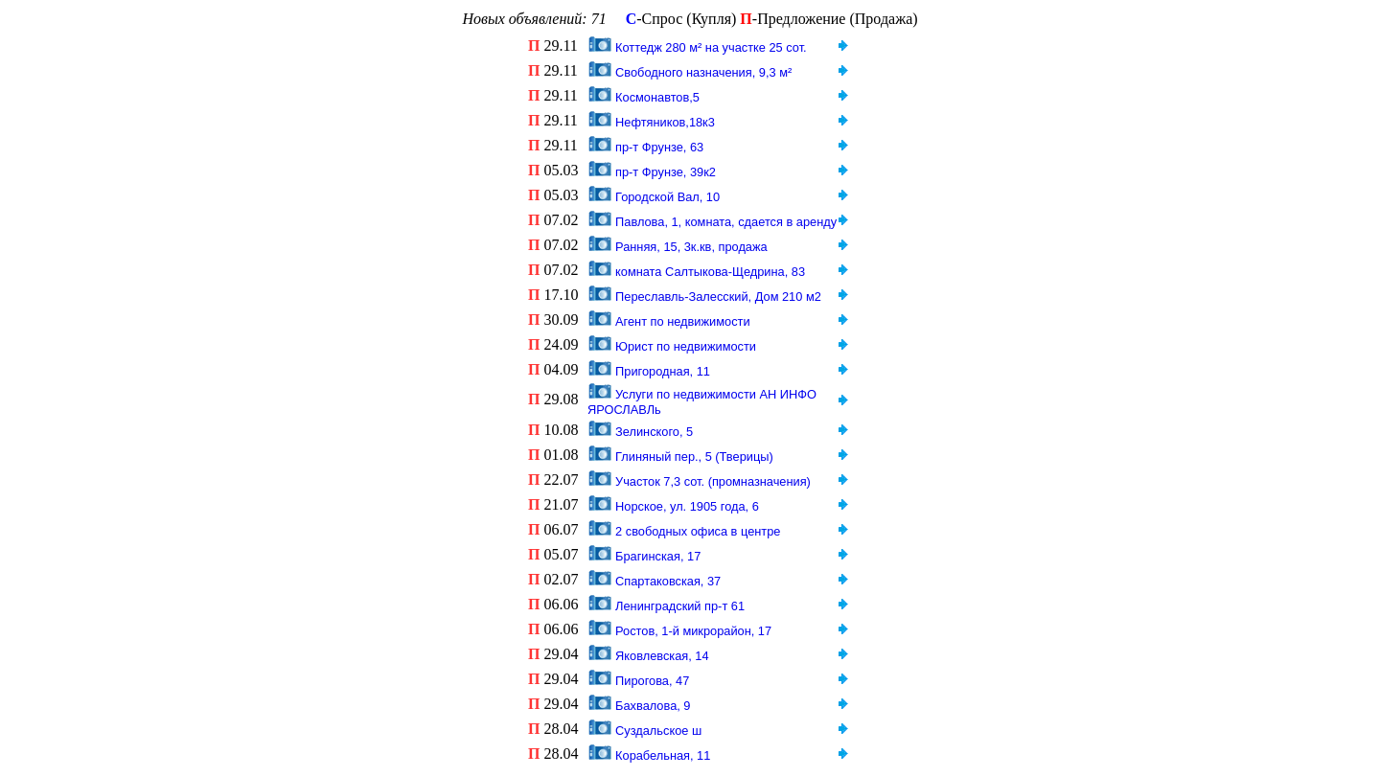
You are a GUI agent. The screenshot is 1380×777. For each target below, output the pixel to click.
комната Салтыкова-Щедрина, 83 (710, 271)
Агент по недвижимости (682, 321)
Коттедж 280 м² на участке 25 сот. (711, 47)
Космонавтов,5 (657, 97)
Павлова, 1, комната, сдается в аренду (726, 222)
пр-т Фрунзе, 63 (659, 147)
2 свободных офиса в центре (697, 531)
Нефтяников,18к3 (665, 122)
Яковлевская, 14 (662, 656)
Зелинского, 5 (654, 431)
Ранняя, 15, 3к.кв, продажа (691, 247)
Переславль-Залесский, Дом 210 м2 (718, 296)
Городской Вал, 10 (667, 197)
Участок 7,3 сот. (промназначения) (713, 481)
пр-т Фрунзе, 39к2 (665, 172)
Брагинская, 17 (658, 556)
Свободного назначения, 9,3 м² (703, 72)
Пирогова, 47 (652, 681)
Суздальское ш (658, 730)
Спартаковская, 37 (668, 581)
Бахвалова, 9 (652, 705)
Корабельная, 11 (662, 755)
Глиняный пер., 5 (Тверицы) (694, 456)
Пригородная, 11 (662, 371)
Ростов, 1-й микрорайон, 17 (693, 631)
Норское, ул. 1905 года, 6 (687, 506)
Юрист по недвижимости (685, 346)
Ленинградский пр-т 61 (680, 606)
